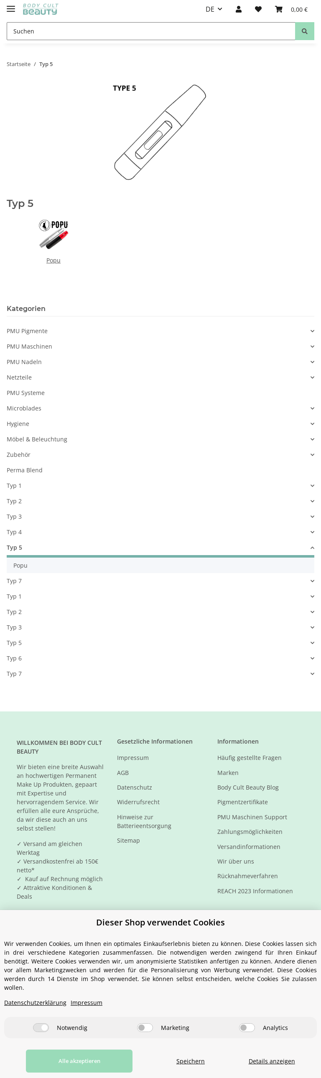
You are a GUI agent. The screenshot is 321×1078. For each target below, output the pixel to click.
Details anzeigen (268, 1061)
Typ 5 (14, 547)
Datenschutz (134, 787)
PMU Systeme (26, 393)
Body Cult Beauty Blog (248, 787)
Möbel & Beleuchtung (37, 439)
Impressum (133, 758)
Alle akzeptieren (72, 1061)
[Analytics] (247, 1027)
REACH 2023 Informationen (255, 891)
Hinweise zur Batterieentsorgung (144, 821)
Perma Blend (25, 470)
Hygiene (18, 424)
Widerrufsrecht (138, 802)
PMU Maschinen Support (252, 817)
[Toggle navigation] (11, 5)
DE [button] (210, 9)
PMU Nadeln (24, 362)
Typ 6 (14, 658)
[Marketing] (145, 1027)
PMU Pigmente (27, 331)
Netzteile (19, 377)
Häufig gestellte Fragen (249, 758)
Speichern (179, 1061)
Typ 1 (14, 485)
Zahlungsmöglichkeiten (250, 832)
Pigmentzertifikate (242, 802)
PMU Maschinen (29, 346)
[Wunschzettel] (258, 9)
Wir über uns (235, 861)
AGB (123, 773)
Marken (228, 773)
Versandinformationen (248, 847)
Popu (53, 260)
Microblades (24, 408)
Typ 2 (14, 501)
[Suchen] (151, 31)
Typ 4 (14, 532)
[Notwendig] (41, 1027)
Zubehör (19, 455)
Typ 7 (14, 581)
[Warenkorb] (291, 9)
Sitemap (128, 840)
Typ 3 (14, 516)
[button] (238, 9)
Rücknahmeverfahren (247, 876)
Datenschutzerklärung (35, 1003)
